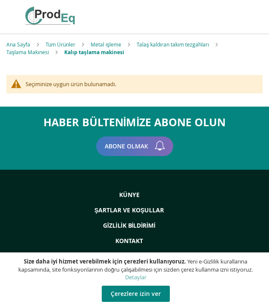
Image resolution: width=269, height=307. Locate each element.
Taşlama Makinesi (28, 52)
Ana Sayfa (18, 44)
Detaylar (135, 277)
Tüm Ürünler (61, 44)
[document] (135, 280)
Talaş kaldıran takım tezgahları (173, 44)
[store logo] (74, 15)
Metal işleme (107, 44)
